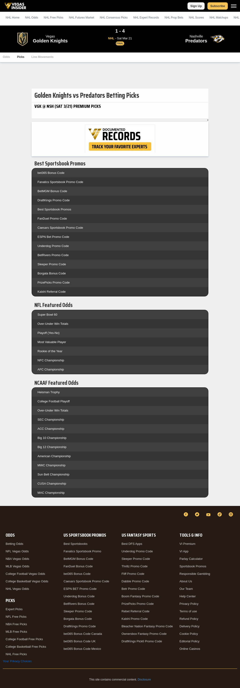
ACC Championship (51, 428)
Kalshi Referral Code (52, 291)
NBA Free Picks (16, 624)
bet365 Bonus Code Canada (83, 634)
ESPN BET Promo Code (80, 589)
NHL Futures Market (81, 17)
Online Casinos (190, 649)
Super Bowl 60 (47, 314)
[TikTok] (220, 514)
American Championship (54, 456)
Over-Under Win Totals (53, 323)
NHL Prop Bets (174, 17)
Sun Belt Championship (53, 474)
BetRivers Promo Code (53, 255)
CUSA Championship (52, 483)
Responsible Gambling (195, 574)
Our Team (186, 589)
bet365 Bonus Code (51, 173)
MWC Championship (51, 465)
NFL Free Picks (16, 616)
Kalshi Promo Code (135, 619)
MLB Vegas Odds (17, 566)
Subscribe (217, 6)
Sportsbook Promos (193, 566)
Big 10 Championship (52, 438)
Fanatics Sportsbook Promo (82, 551)
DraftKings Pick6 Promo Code (142, 641)
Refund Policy (189, 619)
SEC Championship (51, 419)
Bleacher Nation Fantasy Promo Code (147, 626)
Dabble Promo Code (135, 581)
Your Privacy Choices (17, 661)
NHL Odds (31, 17)
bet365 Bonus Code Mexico (82, 649)
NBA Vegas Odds (17, 559)
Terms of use (188, 611)
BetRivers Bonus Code (79, 604)
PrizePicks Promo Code (54, 282)
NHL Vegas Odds (17, 589)
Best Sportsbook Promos (54, 209)
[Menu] (233, 6)
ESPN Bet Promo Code (53, 237)
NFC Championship (51, 360)
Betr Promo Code (133, 589)
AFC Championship (51, 369)
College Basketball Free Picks (26, 646)
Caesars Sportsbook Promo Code (60, 227)
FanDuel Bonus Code (78, 566)
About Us (186, 581)
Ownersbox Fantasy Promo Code (144, 634)
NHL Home (12, 17)
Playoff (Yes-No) (49, 333)
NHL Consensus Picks (114, 17)
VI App (184, 551)
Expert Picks (14, 609)
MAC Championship (51, 492)
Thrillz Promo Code (135, 566)
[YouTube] (209, 514)
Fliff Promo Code (133, 574)
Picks (20, 57)
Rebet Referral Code (136, 611)
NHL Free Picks (16, 654)
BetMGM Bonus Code (52, 191)
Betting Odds (14, 544)
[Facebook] (186, 514)
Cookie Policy (189, 634)
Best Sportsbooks (75, 544)
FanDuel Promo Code (52, 218)
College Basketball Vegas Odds (27, 581)
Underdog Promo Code (53, 246)
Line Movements (42, 57)
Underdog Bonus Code (79, 596)
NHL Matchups (219, 17)
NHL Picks (53, 17)
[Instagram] (231, 514)
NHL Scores (196, 17)
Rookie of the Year (50, 351)
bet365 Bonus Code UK (80, 641)
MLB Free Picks (16, 631)
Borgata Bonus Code (52, 273)
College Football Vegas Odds (25, 574)
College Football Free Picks (24, 639)
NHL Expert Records (146, 17)
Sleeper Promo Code (52, 264)
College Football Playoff (54, 401)
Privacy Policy (189, 604)
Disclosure (144, 679)
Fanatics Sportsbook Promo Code (60, 182)
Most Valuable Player (52, 342)
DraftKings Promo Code (54, 200)
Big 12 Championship (52, 447)
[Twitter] (198, 514)
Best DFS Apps (132, 544)
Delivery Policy (189, 626)
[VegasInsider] (5, 519)
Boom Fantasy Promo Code (140, 596)
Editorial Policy (189, 641)
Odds (6, 57)
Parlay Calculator (191, 559)
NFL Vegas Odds (17, 551)
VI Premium (187, 544)
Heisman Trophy (49, 392)
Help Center (188, 596)
